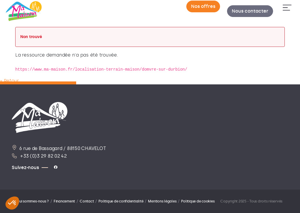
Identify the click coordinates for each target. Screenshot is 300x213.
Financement (64, 201)
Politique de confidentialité (120, 201)
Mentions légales (162, 201)
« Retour (9, 81)
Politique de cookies (197, 201)
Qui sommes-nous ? (32, 201)
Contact (87, 201)
